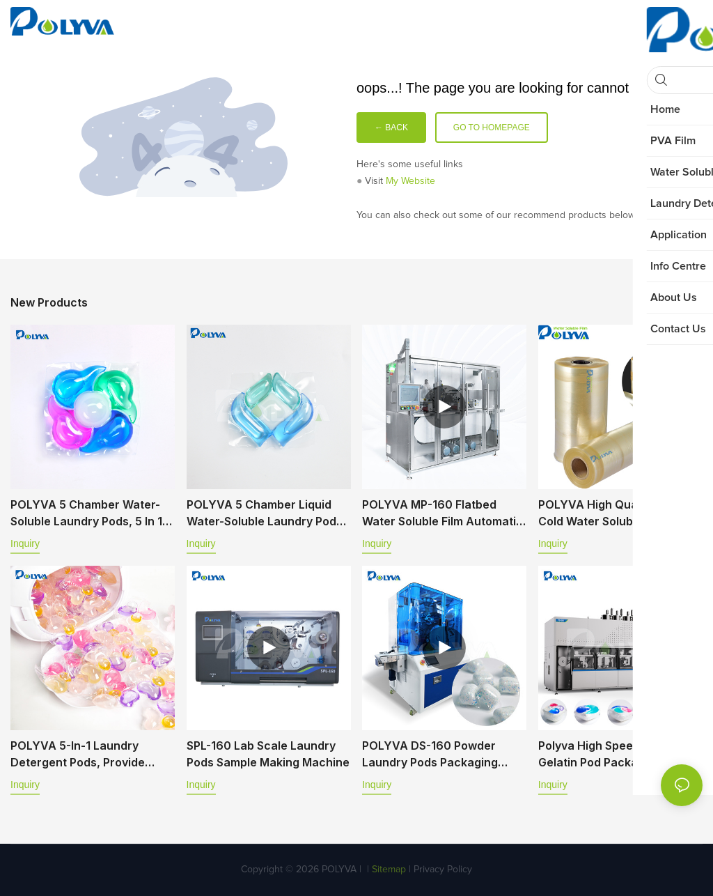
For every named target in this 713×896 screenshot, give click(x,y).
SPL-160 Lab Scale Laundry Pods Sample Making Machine (268, 754)
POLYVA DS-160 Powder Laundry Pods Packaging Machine (430, 755)
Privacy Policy (443, 869)
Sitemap (387, 869)
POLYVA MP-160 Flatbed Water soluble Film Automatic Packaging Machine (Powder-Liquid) (442, 513)
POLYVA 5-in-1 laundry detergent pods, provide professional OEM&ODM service (77, 755)
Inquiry (25, 543)
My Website (410, 181)
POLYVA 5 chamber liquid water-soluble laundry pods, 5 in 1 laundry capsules (266, 513)
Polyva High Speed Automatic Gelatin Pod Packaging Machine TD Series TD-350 (619, 755)
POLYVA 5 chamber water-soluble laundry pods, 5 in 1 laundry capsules (86, 513)
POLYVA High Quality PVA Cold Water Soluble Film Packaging (609, 513)
